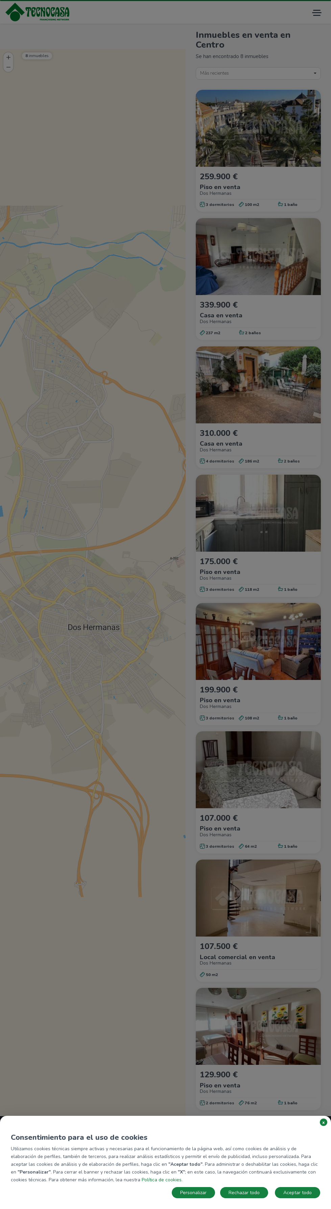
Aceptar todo (297, 1192)
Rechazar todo (244, 1192)
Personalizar (193, 1192)
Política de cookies (162, 1180)
